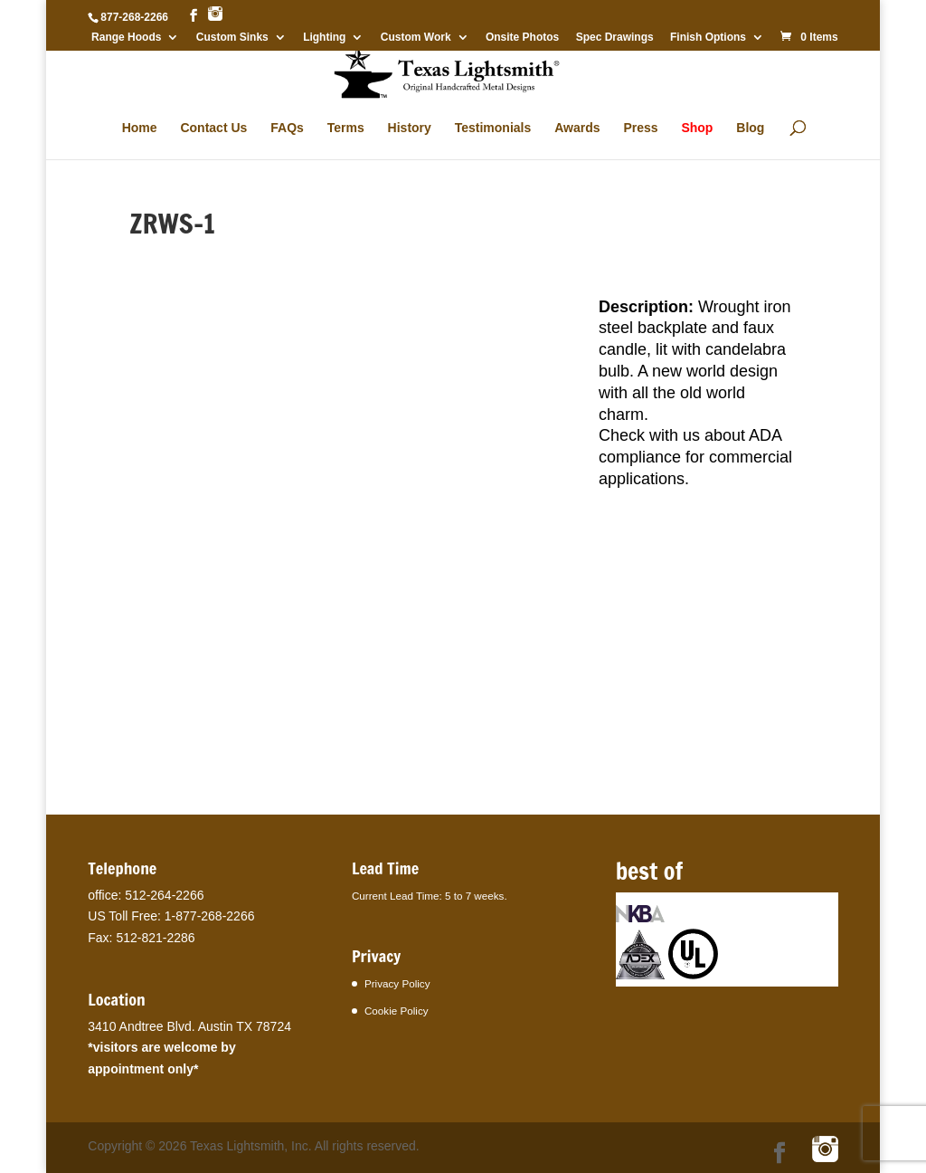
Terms (345, 128)
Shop (697, 128)
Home (139, 128)
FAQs (287, 128)
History (409, 128)
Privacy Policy (397, 983)
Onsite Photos (522, 37)
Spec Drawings (615, 37)
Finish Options (708, 37)
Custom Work (416, 37)
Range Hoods (126, 37)
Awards (577, 128)
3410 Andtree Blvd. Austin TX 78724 (189, 1026)
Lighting (324, 37)
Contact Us (213, 128)
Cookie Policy (396, 1010)
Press (640, 128)
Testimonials (493, 128)
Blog (750, 128)
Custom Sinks (232, 37)
